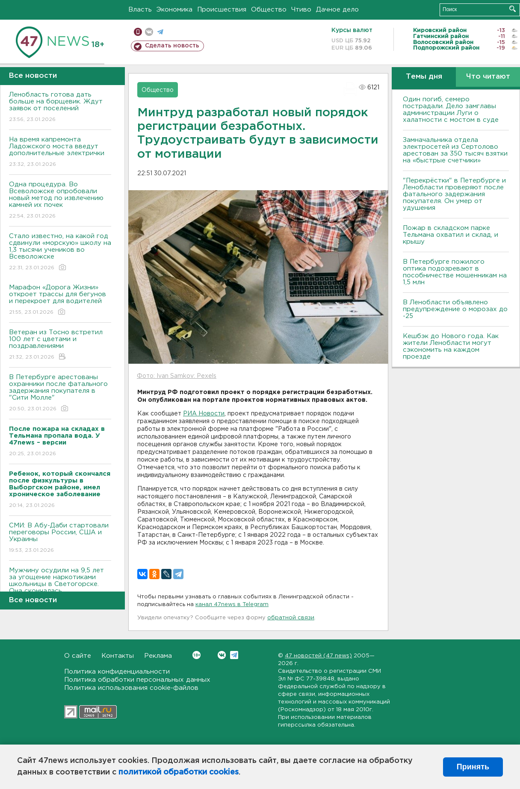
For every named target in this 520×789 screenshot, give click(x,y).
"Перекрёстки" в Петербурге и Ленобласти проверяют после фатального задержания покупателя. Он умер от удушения (454, 194)
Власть (140, 9)
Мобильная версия (138, 32)
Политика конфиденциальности (117, 671)
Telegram (234, 655)
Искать (512, 9)
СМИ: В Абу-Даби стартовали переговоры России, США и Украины (60, 538)
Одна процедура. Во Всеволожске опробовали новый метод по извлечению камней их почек (60, 201)
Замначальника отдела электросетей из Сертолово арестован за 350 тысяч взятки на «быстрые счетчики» (455, 150)
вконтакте (149, 32)
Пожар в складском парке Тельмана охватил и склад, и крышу (450, 234)
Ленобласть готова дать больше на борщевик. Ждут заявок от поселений (60, 107)
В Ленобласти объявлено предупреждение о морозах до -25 (455, 309)
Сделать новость (172, 45)
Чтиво (301, 9)
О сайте (77, 656)
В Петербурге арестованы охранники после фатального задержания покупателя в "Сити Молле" (60, 393)
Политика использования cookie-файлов (131, 688)
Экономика (174, 9)
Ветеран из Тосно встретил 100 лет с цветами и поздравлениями (60, 345)
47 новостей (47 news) (318, 656)
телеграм (160, 32)
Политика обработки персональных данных (137, 680)
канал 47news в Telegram (232, 604)
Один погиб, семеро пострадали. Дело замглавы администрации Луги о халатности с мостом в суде (451, 110)
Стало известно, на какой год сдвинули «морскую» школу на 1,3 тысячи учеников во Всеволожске (60, 252)
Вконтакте (196, 655)
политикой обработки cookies (178, 772)
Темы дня (424, 77)
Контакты (117, 656)
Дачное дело (337, 9)
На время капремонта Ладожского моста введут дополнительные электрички (60, 152)
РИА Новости (204, 413)
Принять (473, 767)
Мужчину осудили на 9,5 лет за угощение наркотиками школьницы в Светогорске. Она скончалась (60, 587)
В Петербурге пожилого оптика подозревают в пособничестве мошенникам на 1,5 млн (455, 272)
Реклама (158, 656)
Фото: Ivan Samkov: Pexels (176, 376)
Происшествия (221, 9)
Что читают (488, 77)
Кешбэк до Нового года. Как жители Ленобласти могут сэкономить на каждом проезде (451, 346)
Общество (269, 9)
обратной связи (290, 617)
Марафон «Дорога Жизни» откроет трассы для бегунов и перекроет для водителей (60, 300)
